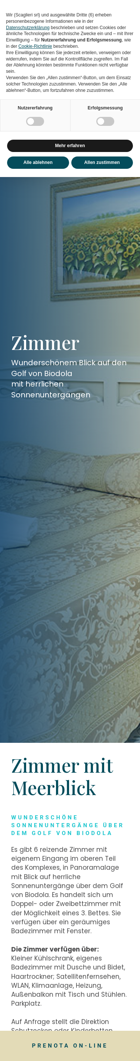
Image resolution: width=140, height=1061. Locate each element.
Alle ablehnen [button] (38, 162)
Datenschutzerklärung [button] (28, 27)
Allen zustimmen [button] (102, 162)
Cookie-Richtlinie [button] (35, 46)
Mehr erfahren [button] (70, 145)
